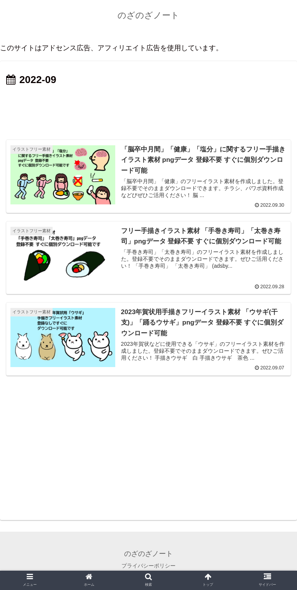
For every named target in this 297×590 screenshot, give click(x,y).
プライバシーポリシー (148, 565)
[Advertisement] (148, 110)
